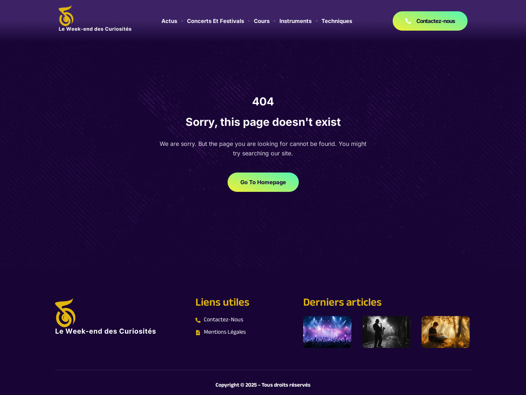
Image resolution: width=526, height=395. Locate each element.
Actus (169, 21)
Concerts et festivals (215, 21)
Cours (262, 21)
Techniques (336, 21)
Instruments (295, 21)
